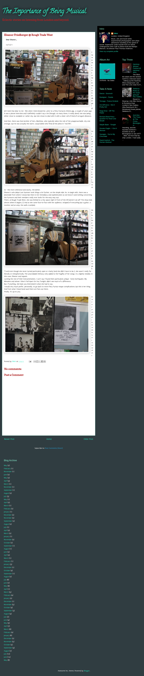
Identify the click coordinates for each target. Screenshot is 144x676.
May (5, 465)
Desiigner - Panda (106, 97)
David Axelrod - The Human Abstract (107, 141)
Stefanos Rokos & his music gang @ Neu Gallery (137, 93)
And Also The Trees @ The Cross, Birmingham (136, 120)
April (5, 481)
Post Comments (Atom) (54, 448)
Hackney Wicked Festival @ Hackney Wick (137, 68)
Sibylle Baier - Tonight (108, 125)
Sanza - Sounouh (106, 93)
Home (49, 439)
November (8, 471)
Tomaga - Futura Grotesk (109, 101)
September (8, 490)
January (6, 512)
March (6, 484)
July (5, 496)
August (6, 493)
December (8, 515)
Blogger (87, 671)
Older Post (88, 439)
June (5, 475)
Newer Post (9, 439)
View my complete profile (109, 51)
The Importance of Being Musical (44, 12)
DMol (116, 33)
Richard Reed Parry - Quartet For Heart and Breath (108, 119)
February (7, 468)
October (7, 543)
